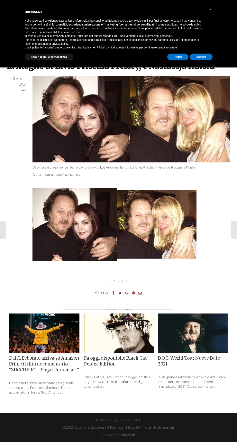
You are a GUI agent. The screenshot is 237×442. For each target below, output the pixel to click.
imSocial (128, 435)
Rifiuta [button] (178, 56)
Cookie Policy (130, 420)
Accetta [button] (201, 56)
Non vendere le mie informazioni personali (145, 35)
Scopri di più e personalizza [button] (49, 56)
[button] (210, 9)
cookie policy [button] (193, 24)
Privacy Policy (107, 420)
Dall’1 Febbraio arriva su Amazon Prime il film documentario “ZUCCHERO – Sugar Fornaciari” (44, 364)
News (24, 90)
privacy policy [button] (60, 43)
